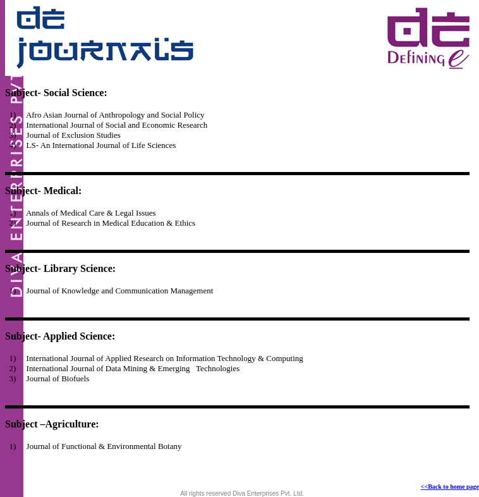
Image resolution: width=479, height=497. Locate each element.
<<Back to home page (450, 486)
